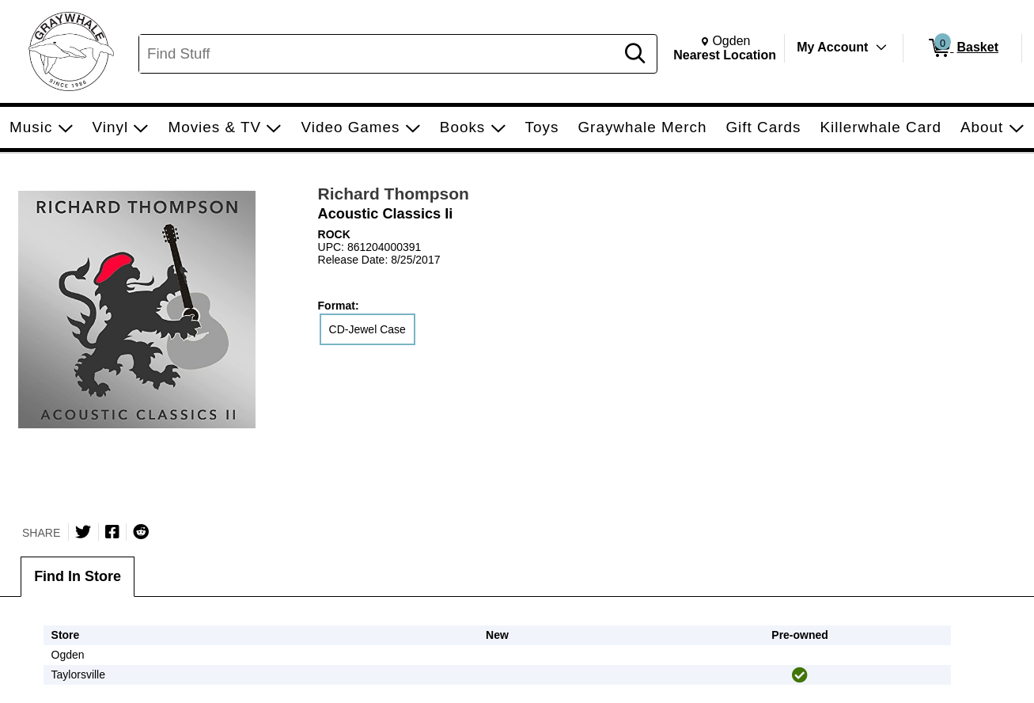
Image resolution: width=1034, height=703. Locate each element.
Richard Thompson (393, 193)
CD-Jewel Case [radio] (367, 329)
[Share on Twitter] (83, 532)
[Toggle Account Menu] (881, 47)
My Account (832, 47)
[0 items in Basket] (962, 48)
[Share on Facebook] (112, 532)
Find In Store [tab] (77, 576)
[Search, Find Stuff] (379, 54)
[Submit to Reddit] (141, 532)
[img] (800, 675)
